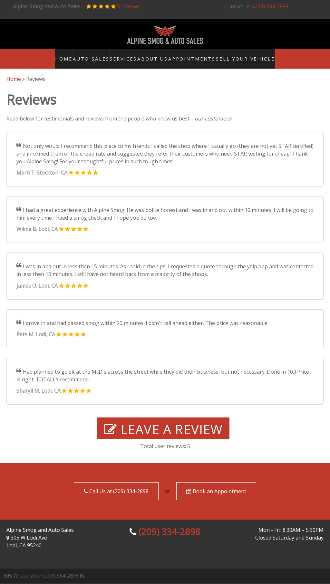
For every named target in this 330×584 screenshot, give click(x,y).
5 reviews (128, 6)
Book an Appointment (216, 492)
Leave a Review (163, 430)
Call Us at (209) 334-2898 (116, 492)
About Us (166, 59)
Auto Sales (89, 59)
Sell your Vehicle (263, 59)
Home (53, 59)
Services (128, 59)
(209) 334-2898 (270, 6)
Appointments (209, 59)
